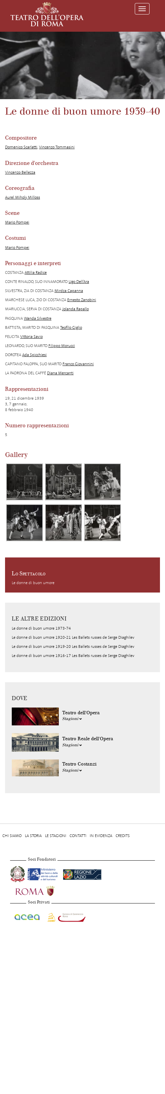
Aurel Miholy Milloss (22, 197)
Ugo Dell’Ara (79, 281)
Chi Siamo (12, 835)
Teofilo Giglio (71, 327)
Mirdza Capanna (68, 290)
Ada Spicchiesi (34, 354)
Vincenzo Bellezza (20, 172)
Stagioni (72, 718)
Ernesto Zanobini (81, 300)
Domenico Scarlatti (21, 147)
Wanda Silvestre (37, 318)
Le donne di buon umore (33, 582)
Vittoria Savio (31, 336)
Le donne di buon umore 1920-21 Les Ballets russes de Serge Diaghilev (73, 637)
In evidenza (101, 835)
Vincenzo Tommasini (57, 147)
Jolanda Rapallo (75, 309)
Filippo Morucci (61, 345)
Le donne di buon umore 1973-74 (41, 628)
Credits (123, 835)
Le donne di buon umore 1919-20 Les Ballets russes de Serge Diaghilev (73, 646)
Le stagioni (55, 835)
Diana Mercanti (60, 373)
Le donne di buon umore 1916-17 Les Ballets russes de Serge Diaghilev (73, 655)
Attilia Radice (36, 272)
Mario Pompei (17, 222)
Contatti (78, 835)
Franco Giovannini (78, 364)
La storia (33, 835)
